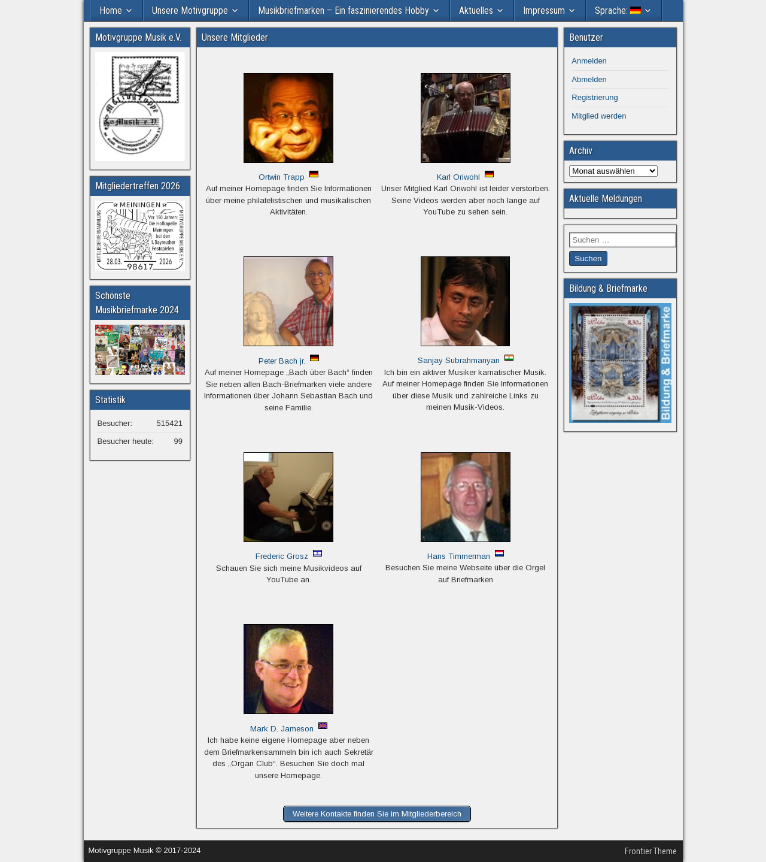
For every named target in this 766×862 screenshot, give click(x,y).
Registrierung (595, 97)
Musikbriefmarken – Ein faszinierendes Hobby (343, 10)
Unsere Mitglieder (235, 37)
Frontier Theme (651, 851)
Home (110, 10)
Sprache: (618, 10)
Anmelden (589, 60)
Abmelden (589, 79)
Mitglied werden (599, 115)
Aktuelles (476, 10)
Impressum (544, 10)
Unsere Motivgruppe (190, 10)
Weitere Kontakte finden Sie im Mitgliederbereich (377, 813)
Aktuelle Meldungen (605, 198)
